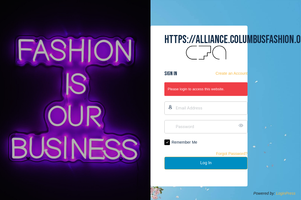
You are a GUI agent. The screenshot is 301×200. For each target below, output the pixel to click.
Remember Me (184, 142)
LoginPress (285, 193)
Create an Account (232, 73)
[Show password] (242, 125)
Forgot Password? (232, 153)
